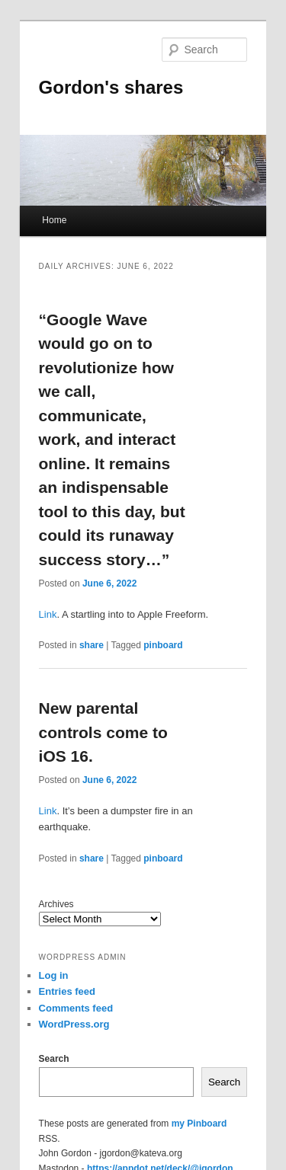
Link (48, 614)
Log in (54, 975)
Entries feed (67, 991)
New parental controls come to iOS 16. (103, 732)
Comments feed (76, 1008)
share (91, 645)
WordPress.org (74, 1024)
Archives (56, 904)
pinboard (162, 645)
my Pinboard (199, 1123)
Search (54, 1058)
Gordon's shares (111, 87)
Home (54, 220)
